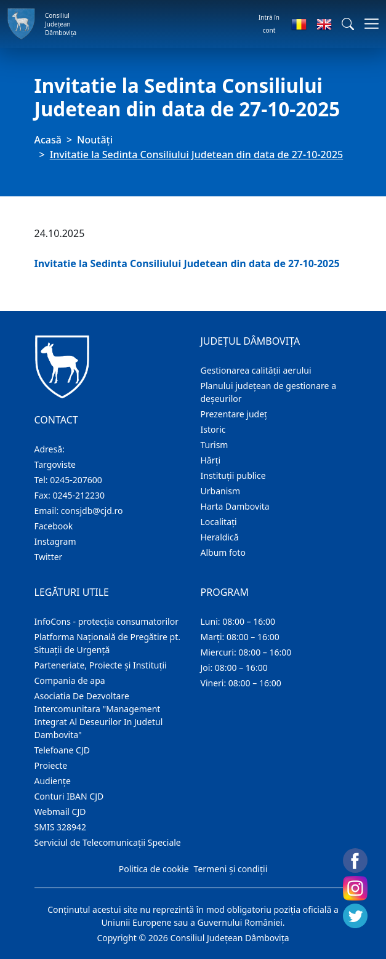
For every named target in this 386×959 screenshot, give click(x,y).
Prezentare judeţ (234, 414)
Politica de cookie (154, 869)
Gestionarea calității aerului (256, 370)
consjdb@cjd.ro (92, 510)
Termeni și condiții (231, 869)
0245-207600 (76, 480)
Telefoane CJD (62, 750)
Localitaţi (219, 522)
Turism (214, 445)
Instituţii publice (233, 475)
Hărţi (211, 460)
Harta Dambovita (235, 506)
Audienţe (52, 781)
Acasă (48, 139)
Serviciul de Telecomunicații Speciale (107, 842)
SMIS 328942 (60, 827)
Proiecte (51, 765)
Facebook (53, 526)
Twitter (48, 557)
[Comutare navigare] (368, 23)
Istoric (213, 429)
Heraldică (220, 537)
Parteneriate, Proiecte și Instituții (100, 665)
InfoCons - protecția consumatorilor (106, 621)
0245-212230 (78, 495)
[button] (348, 24)
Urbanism (221, 491)
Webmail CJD (60, 811)
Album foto (223, 552)
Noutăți (95, 139)
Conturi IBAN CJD (69, 796)
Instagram (55, 541)
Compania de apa (69, 680)
